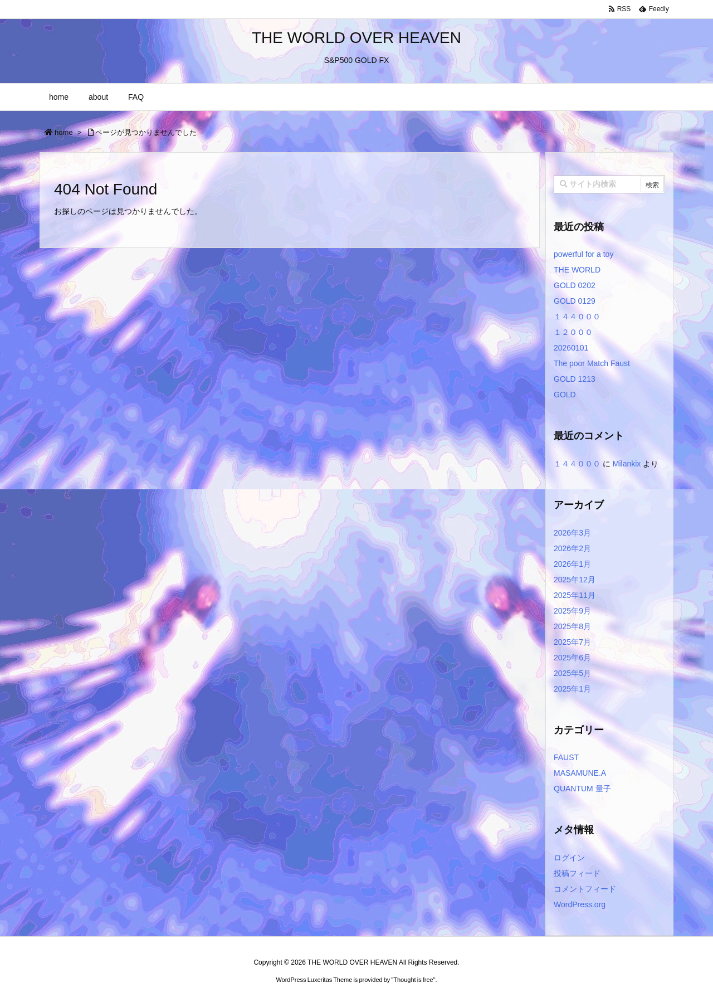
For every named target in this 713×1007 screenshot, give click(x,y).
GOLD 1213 (574, 378)
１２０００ (573, 332)
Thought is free (413, 979)
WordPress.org (579, 904)
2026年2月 (572, 548)
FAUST (566, 757)
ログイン (569, 857)
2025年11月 (574, 595)
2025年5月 (572, 673)
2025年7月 (572, 642)
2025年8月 (572, 626)
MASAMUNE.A (580, 772)
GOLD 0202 (574, 285)
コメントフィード (585, 888)
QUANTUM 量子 (582, 788)
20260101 (571, 347)
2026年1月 (572, 564)
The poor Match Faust (592, 363)
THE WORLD (577, 269)
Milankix (627, 463)
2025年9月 (572, 610)
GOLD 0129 (574, 300)
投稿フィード (577, 873)
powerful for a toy (583, 254)
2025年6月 (572, 657)
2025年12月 (574, 579)
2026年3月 (572, 532)
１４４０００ (577, 316)
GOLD (565, 394)
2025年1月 (572, 688)
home (64, 132)
